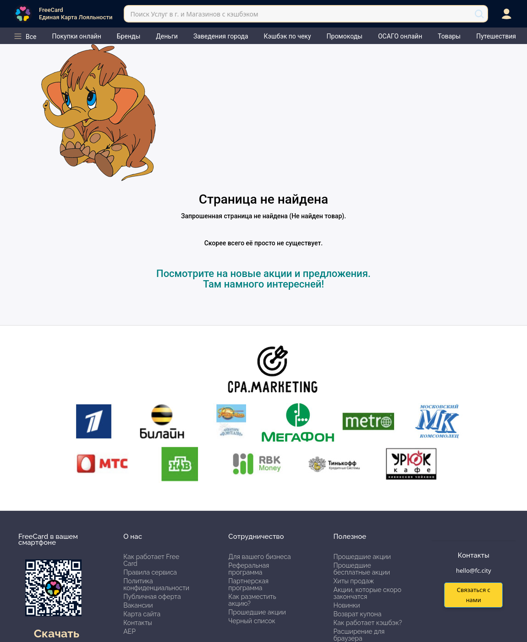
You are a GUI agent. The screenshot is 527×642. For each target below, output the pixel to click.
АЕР (129, 631)
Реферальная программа (248, 569)
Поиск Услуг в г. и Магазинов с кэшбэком (194, 14)
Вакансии (138, 605)
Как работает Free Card (151, 560)
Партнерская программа (248, 584)
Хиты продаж (353, 581)
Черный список (251, 621)
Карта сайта (141, 614)
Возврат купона (357, 614)
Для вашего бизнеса (259, 556)
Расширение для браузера (358, 635)
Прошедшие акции (256, 612)
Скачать (56, 633)
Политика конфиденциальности (156, 584)
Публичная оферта (152, 596)
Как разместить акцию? (252, 600)
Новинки (346, 605)
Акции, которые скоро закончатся (367, 593)
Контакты (137, 622)
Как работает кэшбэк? (367, 622)
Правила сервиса (150, 572)
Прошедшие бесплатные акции (361, 569)
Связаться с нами (473, 594)
